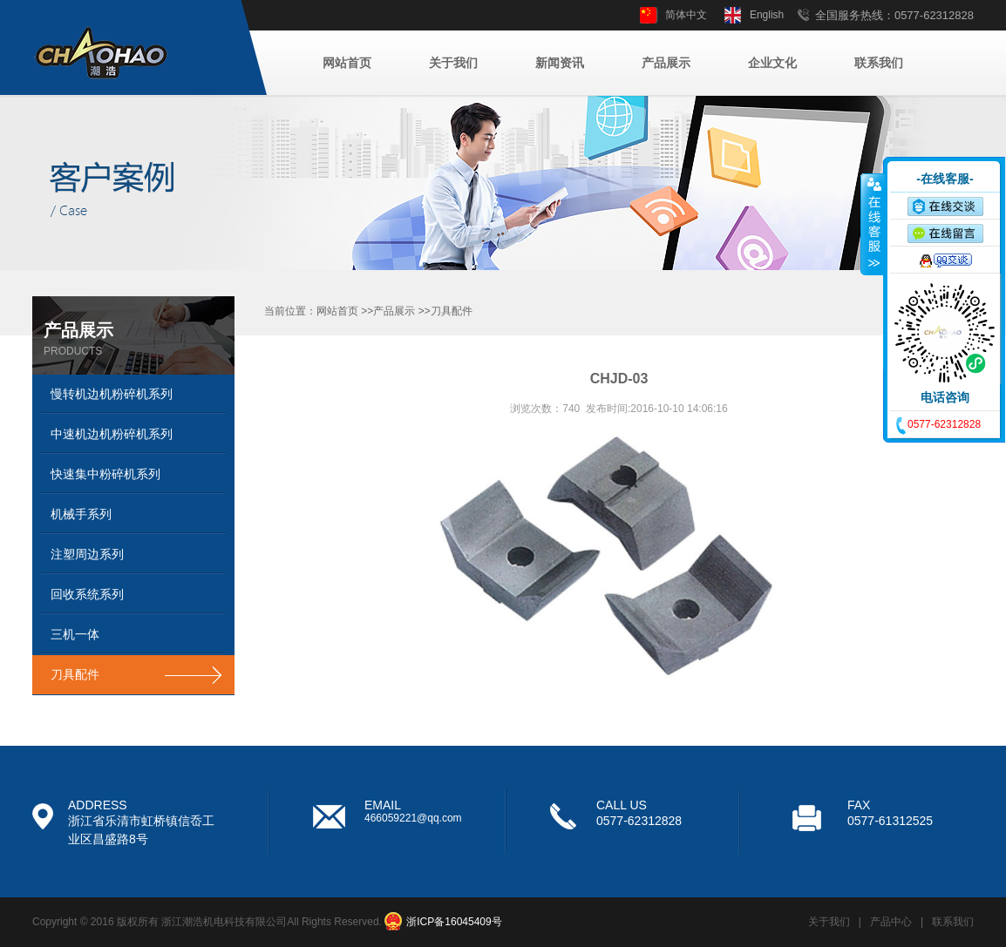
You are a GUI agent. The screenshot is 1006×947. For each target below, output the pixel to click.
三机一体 (75, 634)
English (767, 15)
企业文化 (772, 63)
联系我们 (878, 63)
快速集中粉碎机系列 (105, 474)
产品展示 (666, 63)
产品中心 (891, 922)
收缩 (872, 223)
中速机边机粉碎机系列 (112, 434)
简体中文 (686, 15)
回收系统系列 (87, 594)
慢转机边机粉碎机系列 (112, 394)
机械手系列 (81, 514)
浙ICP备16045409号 (453, 922)
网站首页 (347, 63)
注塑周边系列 (87, 554)
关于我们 (453, 63)
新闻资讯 (559, 63)
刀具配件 (75, 674)
